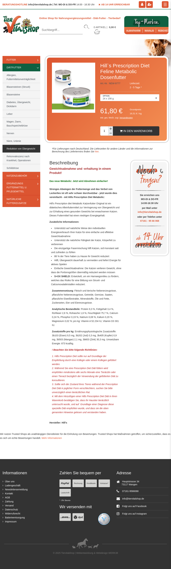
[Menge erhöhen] (110, 128)
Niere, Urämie (14, 141)
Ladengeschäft (12, 485)
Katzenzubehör (17, 175)
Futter (11, 59)
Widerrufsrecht (12, 513)
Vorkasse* (104, 483)
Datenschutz (11, 509)
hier (96, 151)
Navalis (149, 30)
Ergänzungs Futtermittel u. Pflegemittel (17, 187)
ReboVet (163, 30)
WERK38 (113, 553)
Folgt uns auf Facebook (132, 506)
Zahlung (9, 501)
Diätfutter (14, 67)
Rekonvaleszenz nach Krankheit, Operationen (19, 158)
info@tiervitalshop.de (150, 212)
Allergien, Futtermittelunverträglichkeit (21, 77)
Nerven (10, 133)
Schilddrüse (13, 168)
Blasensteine (13, 94)
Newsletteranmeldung (16, 489)
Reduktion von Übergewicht (21, 148)
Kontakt (9, 493)
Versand (9, 505)
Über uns (10, 481)
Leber (10, 114)
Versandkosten (126, 118)
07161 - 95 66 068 (149, 221)
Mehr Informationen (52, 438)
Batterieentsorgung (15, 517)
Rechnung (78, 483)
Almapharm (133, 30)
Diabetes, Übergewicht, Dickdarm (19, 104)
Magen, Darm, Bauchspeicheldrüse (17, 123)
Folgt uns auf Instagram (132, 513)
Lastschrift (65, 493)
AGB (7, 497)
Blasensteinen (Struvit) (18, 87)
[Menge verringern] (110, 133)
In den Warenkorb (136, 131)
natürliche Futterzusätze (17, 201)
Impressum (11, 521)
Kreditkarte (91, 483)
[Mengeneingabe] (104, 131)
